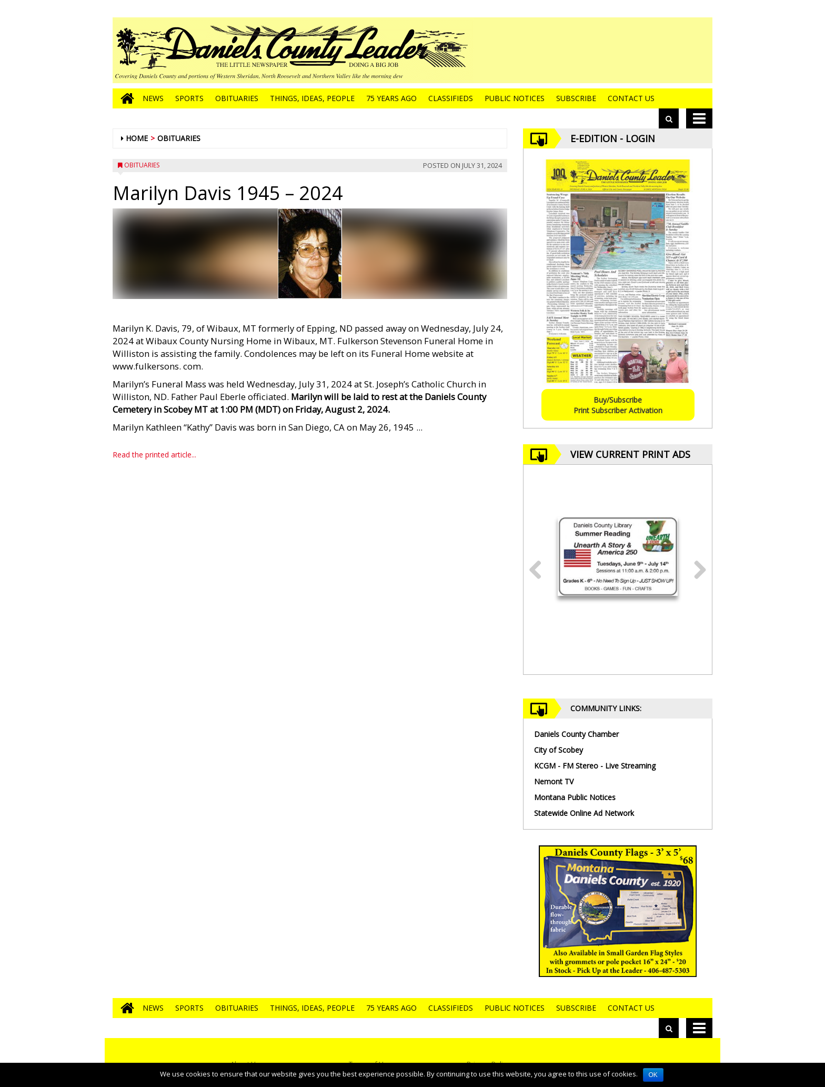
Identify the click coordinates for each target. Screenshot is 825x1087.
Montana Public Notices (575, 797)
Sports (189, 98)
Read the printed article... (154, 455)
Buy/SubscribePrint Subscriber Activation (618, 405)
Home (137, 138)
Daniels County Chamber (576, 734)
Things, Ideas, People (312, 98)
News (153, 98)
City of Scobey (558, 750)
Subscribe (576, 98)
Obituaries (236, 98)
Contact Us (631, 98)
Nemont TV (554, 781)
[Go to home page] (125, 98)
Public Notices (515, 98)
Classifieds (450, 98)
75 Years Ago (391, 98)
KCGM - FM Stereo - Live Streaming (595, 766)
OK (653, 1075)
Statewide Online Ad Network (584, 813)
